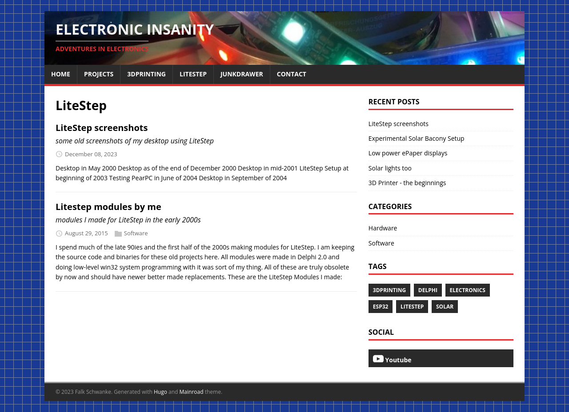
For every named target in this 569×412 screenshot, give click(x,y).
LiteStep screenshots (102, 128)
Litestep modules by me (108, 207)
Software (136, 233)
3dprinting (389, 290)
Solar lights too (390, 168)
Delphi (427, 290)
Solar (444, 306)
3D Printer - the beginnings (407, 182)
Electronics (467, 290)
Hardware (383, 228)
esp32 (381, 306)
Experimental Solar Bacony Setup (417, 138)
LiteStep (412, 306)
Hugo (160, 392)
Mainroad (192, 392)
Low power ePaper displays (408, 153)
